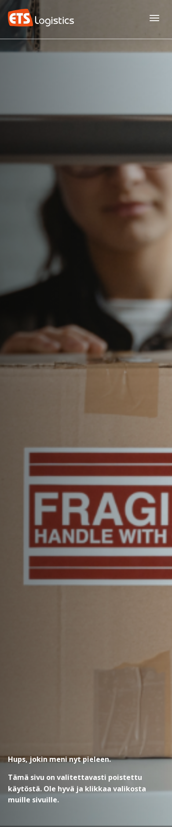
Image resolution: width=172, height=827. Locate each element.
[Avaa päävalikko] (154, 17)
